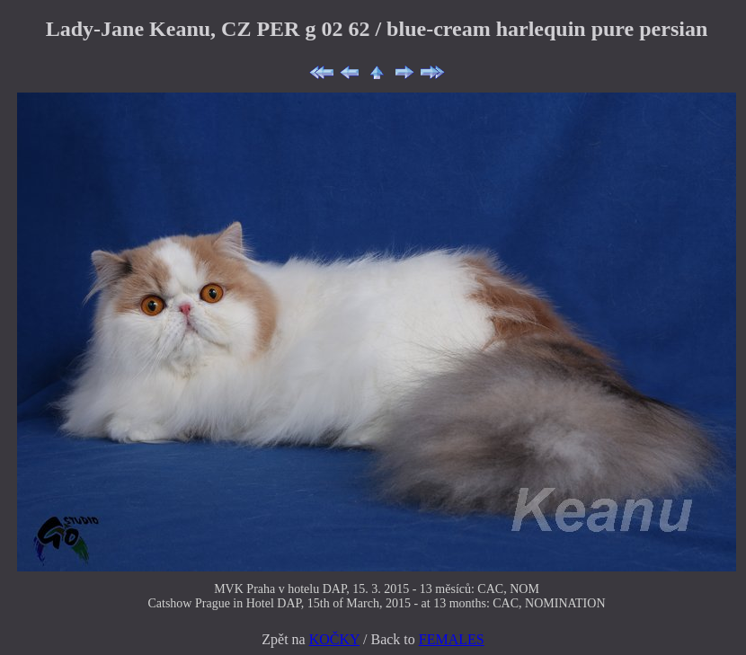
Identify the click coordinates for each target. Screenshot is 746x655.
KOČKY (334, 639)
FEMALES (451, 639)
